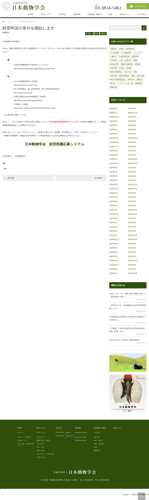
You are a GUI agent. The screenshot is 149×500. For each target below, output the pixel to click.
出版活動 (76, 14)
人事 (121, 60)
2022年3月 (113, 206)
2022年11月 (114, 189)
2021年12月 (132, 210)
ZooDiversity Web (80, 440)
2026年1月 (113, 113)
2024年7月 (113, 146)
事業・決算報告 (99, 444)
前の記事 (10, 178)
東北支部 (140, 76)
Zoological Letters (81, 437)
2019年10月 (114, 265)
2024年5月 (113, 151)
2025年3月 (132, 130)
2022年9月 (113, 193)
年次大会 (62, 14)
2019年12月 (114, 261)
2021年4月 (132, 227)
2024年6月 (132, 146)
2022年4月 (132, 201)
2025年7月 (132, 121)
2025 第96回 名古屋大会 (64, 436)
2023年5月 (113, 176)
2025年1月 (132, 134)
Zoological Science (81, 432)
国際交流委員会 (127, 64)
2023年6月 (132, 172)
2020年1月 (132, 256)
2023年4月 (132, 176)
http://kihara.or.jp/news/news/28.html (28, 100)
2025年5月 (132, 125)
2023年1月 (113, 184)
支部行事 (113, 76)
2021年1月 (113, 235)
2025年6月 (113, 125)
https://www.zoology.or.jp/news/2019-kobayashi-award (34, 108)
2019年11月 (132, 261)
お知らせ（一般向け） (24, 437)
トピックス (137, 53)
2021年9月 (113, 218)
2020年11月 (114, 239)
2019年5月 (132, 269)
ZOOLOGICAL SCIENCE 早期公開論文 (124, 340)
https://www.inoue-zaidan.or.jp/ (25, 85)
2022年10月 (132, 189)
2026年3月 (113, 108)
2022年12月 (132, 184)
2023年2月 (132, 180)
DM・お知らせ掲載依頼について (26, 444)
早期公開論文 (124, 76)
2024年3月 (113, 155)
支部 (110, 14)
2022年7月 (113, 197)
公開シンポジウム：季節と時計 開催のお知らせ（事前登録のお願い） (127, 295)
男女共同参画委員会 (118, 80)
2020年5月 (113, 252)
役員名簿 (97, 437)
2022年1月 (113, 210)
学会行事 (113, 68)
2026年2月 (132, 108)
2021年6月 (132, 223)
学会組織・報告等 (94, 14)
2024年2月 (132, 155)
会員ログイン (125, 14)
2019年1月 (113, 273)
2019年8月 (132, 265)
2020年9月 (113, 244)
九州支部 (113, 60)
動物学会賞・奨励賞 (43, 440)
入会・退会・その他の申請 (45, 454)
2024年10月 (114, 142)
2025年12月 (132, 113)
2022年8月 (132, 193)
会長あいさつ (41, 437)
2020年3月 (132, 252)
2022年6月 (132, 197)
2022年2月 (132, 206)
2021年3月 (113, 231)
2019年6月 (113, 269)
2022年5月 (113, 201)
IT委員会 (113, 49)
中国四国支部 (124, 56)
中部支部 (135, 56)
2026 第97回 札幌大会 (63, 432)
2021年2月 (132, 231)
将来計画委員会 (116, 72)
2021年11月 (114, 214)
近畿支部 (138, 83)
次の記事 (98, 178)
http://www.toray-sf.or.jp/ (23, 93)
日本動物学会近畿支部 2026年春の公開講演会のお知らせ (127, 318)
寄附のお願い (41, 450)
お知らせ (20, 432)
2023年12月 (132, 159)
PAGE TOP (141, 496)
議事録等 (97, 450)
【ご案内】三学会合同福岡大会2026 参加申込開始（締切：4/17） (127, 329)
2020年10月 (132, 239)
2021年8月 (132, 218)
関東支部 (113, 87)
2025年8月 (113, 121)
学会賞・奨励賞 (125, 68)
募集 (96, 34)
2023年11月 (114, 163)
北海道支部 (114, 64)
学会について (46, 14)
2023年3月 (113, 180)
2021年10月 (132, 214)
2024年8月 (132, 142)
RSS (2, 494)
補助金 (103, 34)
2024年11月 (132, 138)
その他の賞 (40, 444)
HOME (30, 14)
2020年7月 (113, 248)
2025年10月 (114, 117)
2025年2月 (113, 134)
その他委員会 (126, 53)
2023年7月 (113, 172)
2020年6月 (132, 248)
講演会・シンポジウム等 (119, 83)
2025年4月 (113, 130)
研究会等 (131, 80)
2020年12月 (132, 235)
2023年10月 (132, 163)
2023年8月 (132, 168)
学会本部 (97, 432)
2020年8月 (132, 244)
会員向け (89, 34)
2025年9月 (132, 117)
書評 (133, 76)
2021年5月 (113, 227)
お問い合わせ (140, 6)
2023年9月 (113, 168)
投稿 (5, 168)
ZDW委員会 (130, 49)
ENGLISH (141, 14)
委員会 (137, 64)
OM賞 (121, 49)
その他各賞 (114, 53)
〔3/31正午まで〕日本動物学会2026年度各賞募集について (127, 306)
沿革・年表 (40, 447)
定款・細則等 (98, 440)
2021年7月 (113, 223)
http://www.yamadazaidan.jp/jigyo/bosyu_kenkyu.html (34, 69)
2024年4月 (132, 151)
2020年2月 (113, 256)
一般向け (113, 56)
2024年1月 (113, 159)
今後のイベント (22, 440)
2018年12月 (132, 273)
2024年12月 (114, 138)
